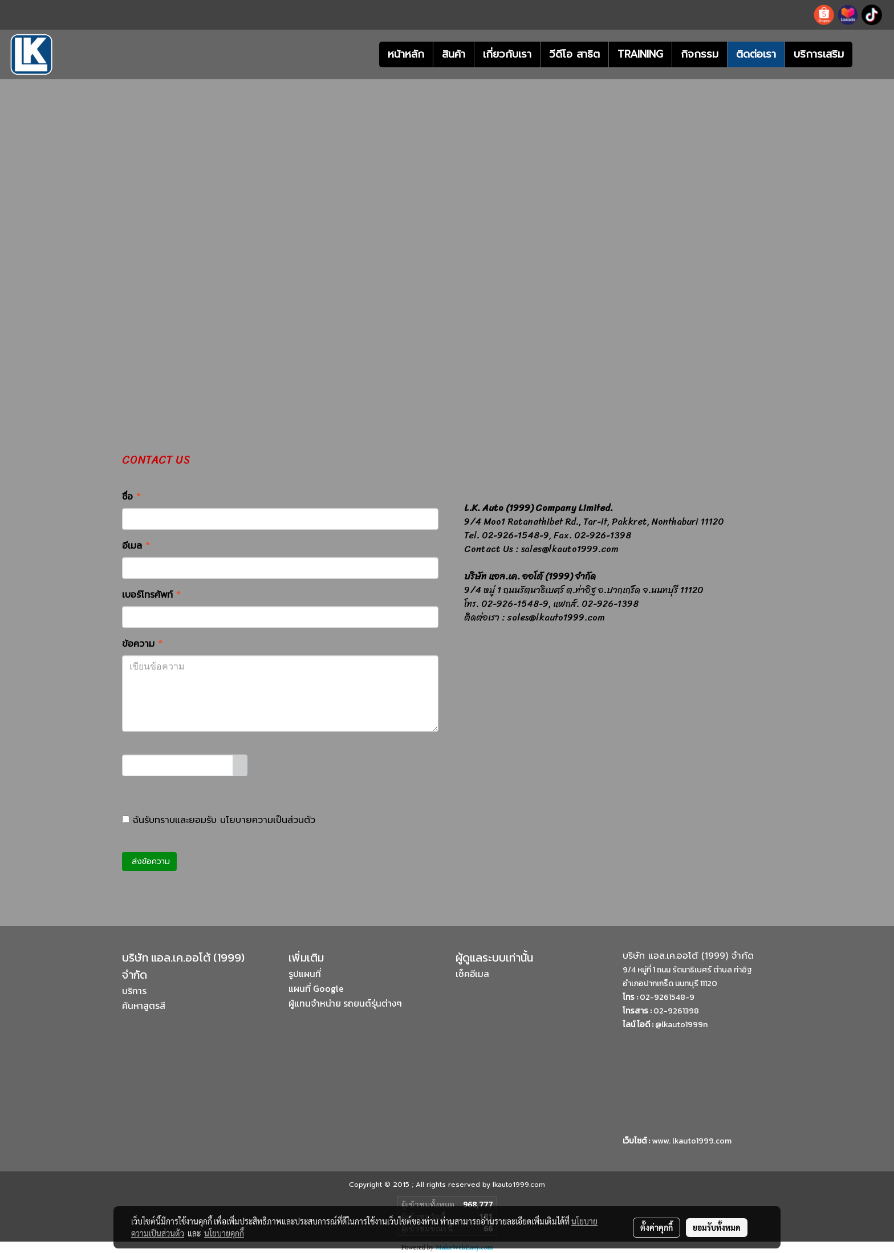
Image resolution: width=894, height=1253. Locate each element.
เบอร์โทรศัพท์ (151, 595)
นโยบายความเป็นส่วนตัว (267, 820)
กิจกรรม (699, 54)
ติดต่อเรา (756, 54)
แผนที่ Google (316, 988)
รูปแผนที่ (304, 973)
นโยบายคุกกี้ (224, 1233)
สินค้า (453, 54)
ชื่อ (131, 497)
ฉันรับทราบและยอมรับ (218, 820)
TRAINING (640, 54)
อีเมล (136, 546)
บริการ (134, 990)
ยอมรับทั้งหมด (717, 1227)
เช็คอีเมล (472, 973)
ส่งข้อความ (149, 861)
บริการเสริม (819, 54)
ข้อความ (142, 644)
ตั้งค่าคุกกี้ (656, 1227)
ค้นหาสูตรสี (143, 1005)
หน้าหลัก (406, 54)
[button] (869, 54)
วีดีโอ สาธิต (574, 54)
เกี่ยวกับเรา (507, 54)
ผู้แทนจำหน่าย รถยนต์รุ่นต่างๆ (345, 1003)
